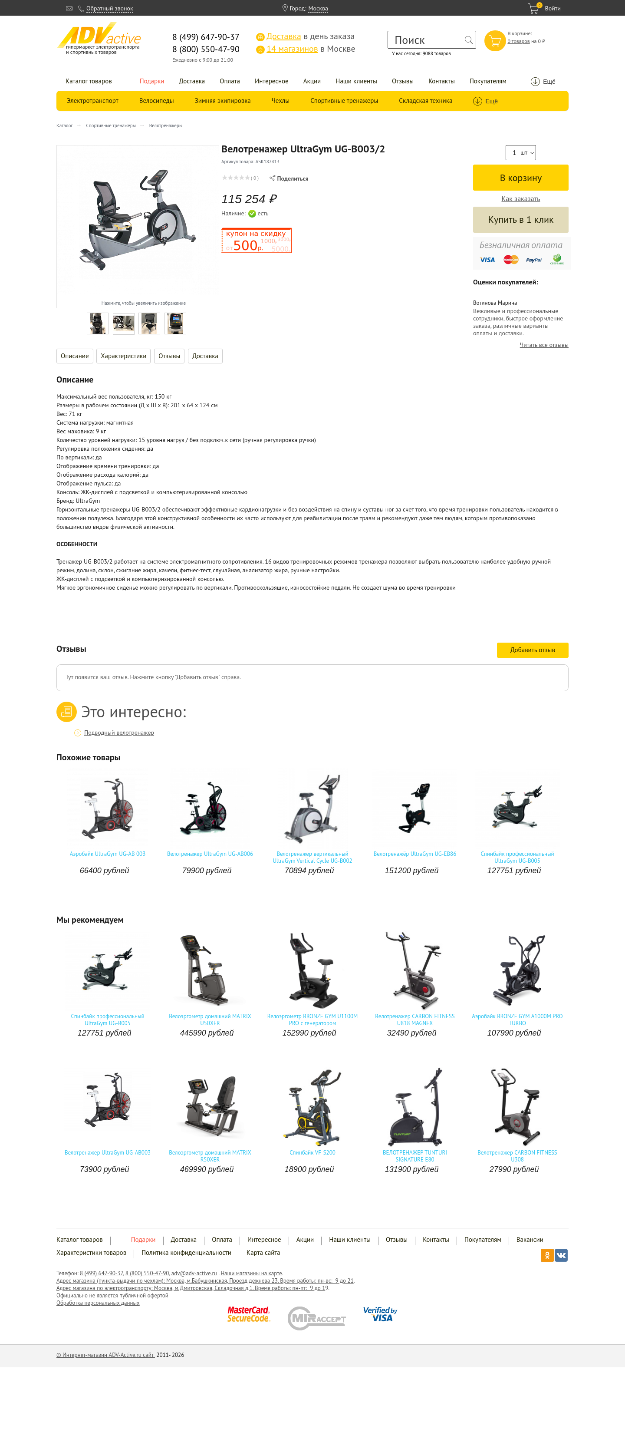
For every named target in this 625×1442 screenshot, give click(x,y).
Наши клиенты (356, 81)
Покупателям (488, 81)
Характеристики (123, 356)
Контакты (441, 81)
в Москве (305, 48)
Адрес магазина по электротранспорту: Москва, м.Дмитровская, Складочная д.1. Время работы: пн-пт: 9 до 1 (190, 1288)
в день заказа (305, 36)
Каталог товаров (89, 81)
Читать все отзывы (544, 345)
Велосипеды (156, 100)
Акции (312, 81)
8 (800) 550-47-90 (147, 1273)
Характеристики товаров (91, 1252)
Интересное (272, 81)
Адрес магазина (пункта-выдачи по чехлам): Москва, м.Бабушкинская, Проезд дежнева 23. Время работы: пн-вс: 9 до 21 (205, 1280)
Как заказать (521, 198)
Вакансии (529, 1239)
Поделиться (289, 178)
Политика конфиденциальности (186, 1252)
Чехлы (280, 100)
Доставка (192, 81)
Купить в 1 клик (520, 219)
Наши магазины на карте (251, 1273)
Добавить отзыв (532, 650)
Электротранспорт (92, 100)
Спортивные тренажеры (344, 100)
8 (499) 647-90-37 (101, 1273)
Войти (553, 8)
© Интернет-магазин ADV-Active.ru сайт (105, 1355)
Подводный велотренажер (119, 732)
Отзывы (403, 81)
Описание (75, 356)
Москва (318, 8)
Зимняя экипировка (223, 100)
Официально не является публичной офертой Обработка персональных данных (112, 1299)
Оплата (230, 81)
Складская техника (425, 100)
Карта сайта (263, 1252)
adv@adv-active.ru (194, 1273)
